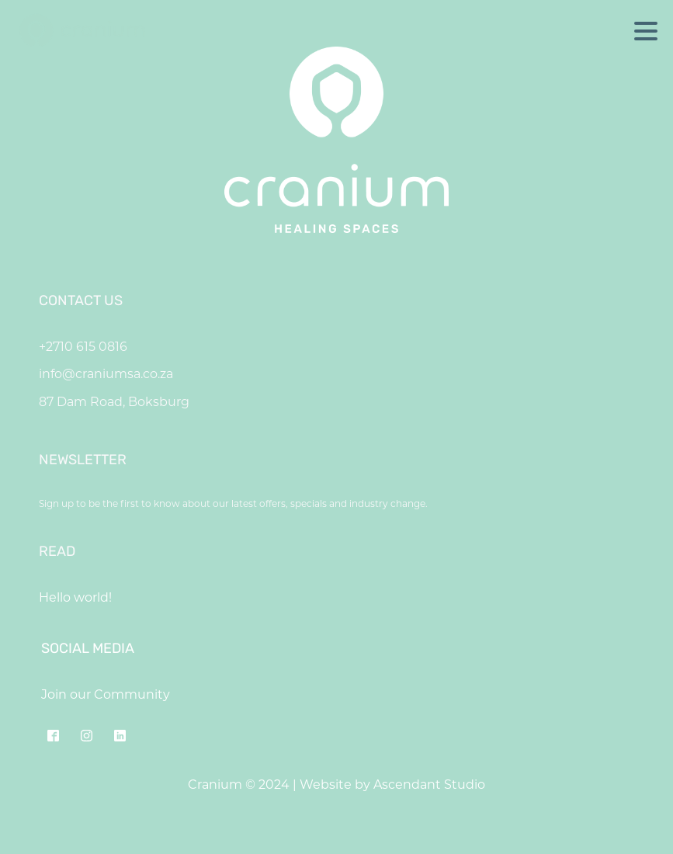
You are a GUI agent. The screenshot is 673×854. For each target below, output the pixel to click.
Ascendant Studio (429, 784)
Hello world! (75, 597)
